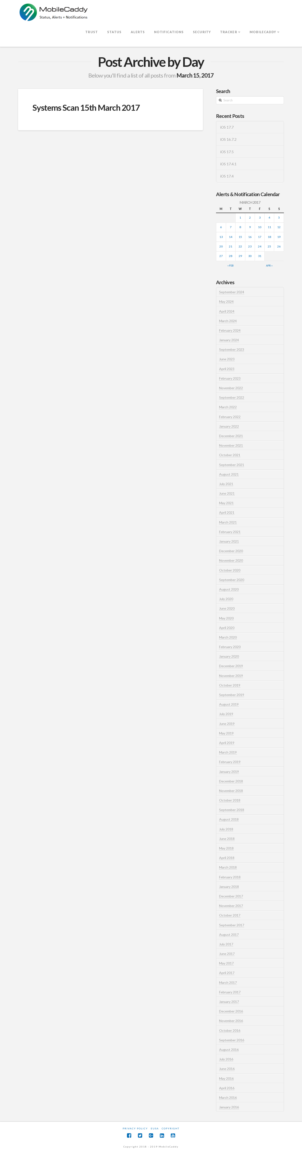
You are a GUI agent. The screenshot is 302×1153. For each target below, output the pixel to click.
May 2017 (226, 963)
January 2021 (229, 541)
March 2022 (228, 407)
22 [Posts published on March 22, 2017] (240, 246)
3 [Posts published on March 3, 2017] (260, 217)
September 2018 (231, 810)
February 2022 (230, 417)
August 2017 (229, 935)
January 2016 (229, 1107)
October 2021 (229, 455)
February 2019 (230, 762)
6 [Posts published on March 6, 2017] (221, 227)
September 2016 (231, 1040)
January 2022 (229, 426)
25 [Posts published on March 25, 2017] (269, 246)
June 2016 (227, 1069)
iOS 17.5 (227, 152)
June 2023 (227, 359)
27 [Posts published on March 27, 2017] (221, 256)
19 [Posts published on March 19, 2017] (279, 237)
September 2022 (231, 397)
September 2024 (231, 292)
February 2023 (230, 378)
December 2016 (231, 1011)
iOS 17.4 (227, 176)
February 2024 (230, 330)
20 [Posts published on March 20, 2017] (221, 246)
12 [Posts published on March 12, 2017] (279, 227)
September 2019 (231, 695)
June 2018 (227, 839)
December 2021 (231, 436)
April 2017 (226, 973)
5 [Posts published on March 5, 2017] (279, 217)
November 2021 (231, 445)
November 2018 (231, 791)
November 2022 (231, 388)
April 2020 (226, 628)
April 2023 (226, 369)
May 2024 (226, 301)
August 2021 (229, 474)
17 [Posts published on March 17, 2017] (259, 237)
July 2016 (226, 1059)
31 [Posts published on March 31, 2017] (259, 256)
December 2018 (231, 781)
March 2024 (228, 321)
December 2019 (231, 666)
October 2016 (229, 1030)
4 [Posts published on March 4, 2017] (269, 217)
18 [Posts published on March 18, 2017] (269, 237)
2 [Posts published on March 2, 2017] (250, 217)
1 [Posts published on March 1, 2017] (240, 217)
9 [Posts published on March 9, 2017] (250, 227)
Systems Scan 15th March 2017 (86, 107)
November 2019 (231, 676)
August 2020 (229, 589)
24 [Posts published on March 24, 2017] (259, 246)
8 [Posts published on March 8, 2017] (240, 227)
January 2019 (229, 772)
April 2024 (226, 311)
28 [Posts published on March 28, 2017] (230, 256)
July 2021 (226, 484)
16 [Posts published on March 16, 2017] (250, 237)
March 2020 (228, 637)
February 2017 (230, 992)
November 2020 (231, 560)
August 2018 (229, 819)
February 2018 (230, 877)
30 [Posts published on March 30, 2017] (250, 256)
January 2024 (229, 340)
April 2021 (226, 512)
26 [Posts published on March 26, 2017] (279, 246)
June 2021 (227, 493)
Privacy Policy (135, 1128)
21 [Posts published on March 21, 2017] (230, 246)
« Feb (230, 265)
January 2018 (229, 887)
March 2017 (228, 982)
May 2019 (226, 733)
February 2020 (230, 647)
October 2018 (229, 800)
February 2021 (230, 532)
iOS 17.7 (227, 127)
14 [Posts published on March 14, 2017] (230, 237)
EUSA (155, 1128)
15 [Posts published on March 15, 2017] (240, 237)
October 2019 (229, 685)
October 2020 (229, 570)
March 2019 (228, 752)
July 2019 (226, 714)
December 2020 (231, 551)
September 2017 (231, 925)
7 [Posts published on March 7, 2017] (231, 227)
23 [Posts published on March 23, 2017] (250, 246)
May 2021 (226, 503)
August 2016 (229, 1050)
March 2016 (228, 1097)
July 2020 (226, 599)
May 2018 (226, 848)
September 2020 (231, 580)
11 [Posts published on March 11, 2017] (269, 227)
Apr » (269, 265)
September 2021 (231, 465)
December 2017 (231, 896)
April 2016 (226, 1088)
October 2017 (229, 915)
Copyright (170, 1128)
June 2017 (227, 954)
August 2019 (229, 704)
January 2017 (229, 1002)
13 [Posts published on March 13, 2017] (221, 237)
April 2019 (226, 743)
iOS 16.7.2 (228, 139)
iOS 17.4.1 (228, 164)
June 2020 (227, 608)
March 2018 (228, 867)
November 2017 (231, 906)
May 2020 (226, 618)
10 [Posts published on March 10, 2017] (259, 227)
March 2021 (228, 522)
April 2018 (226, 858)
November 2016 (231, 1021)
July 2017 (226, 944)
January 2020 (229, 656)
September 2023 (231, 349)
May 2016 (226, 1078)
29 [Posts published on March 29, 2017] (240, 256)
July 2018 (226, 829)
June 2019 (227, 724)
